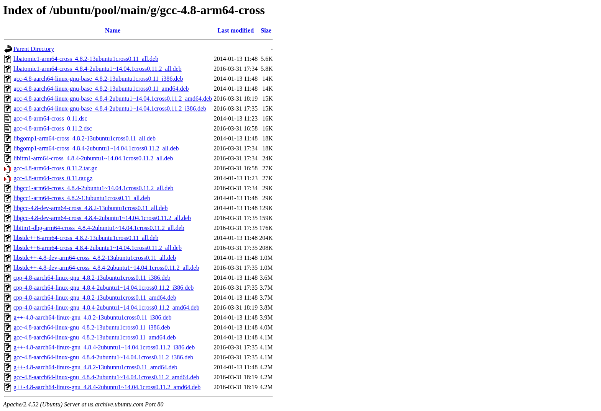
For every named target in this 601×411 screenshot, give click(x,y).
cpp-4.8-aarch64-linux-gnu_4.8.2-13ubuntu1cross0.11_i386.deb (92, 277)
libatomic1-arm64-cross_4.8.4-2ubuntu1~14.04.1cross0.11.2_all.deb (97, 68)
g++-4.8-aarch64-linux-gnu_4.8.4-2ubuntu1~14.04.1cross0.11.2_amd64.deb (106, 387)
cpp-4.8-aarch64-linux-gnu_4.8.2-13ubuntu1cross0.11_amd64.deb (94, 297)
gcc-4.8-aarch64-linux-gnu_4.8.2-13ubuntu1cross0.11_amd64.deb (94, 337)
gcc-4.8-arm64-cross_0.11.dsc (50, 118)
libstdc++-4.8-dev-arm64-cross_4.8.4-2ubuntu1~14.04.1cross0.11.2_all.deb (106, 267)
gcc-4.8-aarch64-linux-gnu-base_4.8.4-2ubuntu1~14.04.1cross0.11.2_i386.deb (109, 108)
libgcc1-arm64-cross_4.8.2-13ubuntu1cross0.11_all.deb (81, 198)
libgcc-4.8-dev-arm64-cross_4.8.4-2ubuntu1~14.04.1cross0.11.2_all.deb (102, 218)
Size (266, 30)
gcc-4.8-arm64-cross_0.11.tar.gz (52, 178)
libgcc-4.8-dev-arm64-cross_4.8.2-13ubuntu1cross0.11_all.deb (90, 208)
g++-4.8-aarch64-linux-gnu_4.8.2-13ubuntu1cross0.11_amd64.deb (95, 367)
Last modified (235, 30)
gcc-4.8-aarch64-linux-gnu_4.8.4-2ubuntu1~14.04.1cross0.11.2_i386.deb (103, 357)
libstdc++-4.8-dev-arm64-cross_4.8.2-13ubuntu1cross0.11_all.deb (94, 257)
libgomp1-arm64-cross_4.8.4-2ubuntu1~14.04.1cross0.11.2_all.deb (96, 148)
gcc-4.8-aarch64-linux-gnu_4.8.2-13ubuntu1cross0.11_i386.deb (91, 327)
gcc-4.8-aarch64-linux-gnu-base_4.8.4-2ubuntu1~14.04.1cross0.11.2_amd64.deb (112, 98)
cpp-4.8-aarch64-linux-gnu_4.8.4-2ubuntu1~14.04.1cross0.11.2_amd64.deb (106, 307)
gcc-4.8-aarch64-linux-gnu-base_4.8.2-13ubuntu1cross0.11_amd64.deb (101, 88)
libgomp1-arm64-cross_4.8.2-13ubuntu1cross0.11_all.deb (84, 138)
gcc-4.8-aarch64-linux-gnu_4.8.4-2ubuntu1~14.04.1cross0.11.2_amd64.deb (106, 377)
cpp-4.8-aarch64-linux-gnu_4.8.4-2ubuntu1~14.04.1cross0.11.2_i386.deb (103, 287)
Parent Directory (33, 49)
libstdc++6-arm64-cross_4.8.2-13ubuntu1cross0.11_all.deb (85, 238)
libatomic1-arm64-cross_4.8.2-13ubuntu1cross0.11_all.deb (85, 58)
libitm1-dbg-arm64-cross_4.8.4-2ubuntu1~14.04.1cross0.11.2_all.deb (98, 228)
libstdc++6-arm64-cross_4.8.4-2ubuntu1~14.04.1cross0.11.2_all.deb (97, 248)
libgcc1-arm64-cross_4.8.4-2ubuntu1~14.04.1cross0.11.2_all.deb (93, 188)
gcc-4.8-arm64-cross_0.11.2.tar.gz (55, 168)
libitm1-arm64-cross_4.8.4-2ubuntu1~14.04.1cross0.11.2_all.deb (93, 158)
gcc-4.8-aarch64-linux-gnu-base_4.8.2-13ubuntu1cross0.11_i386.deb (98, 78)
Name (112, 30)
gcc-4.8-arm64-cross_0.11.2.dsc (52, 128)
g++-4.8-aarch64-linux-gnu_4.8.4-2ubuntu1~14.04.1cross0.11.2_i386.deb (104, 347)
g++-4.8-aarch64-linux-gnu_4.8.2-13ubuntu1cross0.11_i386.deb (92, 317)
